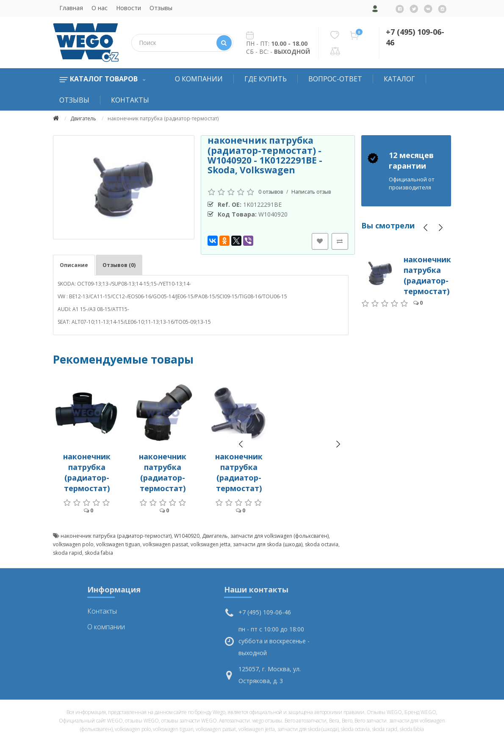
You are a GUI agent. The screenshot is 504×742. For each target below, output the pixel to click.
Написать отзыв (311, 191)
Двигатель (83, 118)
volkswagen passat (165, 544)
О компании (199, 78)
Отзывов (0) (119, 265)
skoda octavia (321, 544)
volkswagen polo (73, 544)
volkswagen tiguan (118, 544)
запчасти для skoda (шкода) (267, 544)
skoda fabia (99, 552)
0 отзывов (270, 191)
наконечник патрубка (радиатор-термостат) (87, 472)
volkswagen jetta (210, 544)
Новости (128, 8)
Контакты (130, 100)
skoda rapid (67, 552)
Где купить (265, 78)
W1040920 (186, 535)
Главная (71, 8)
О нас (99, 8)
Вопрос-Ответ (335, 78)
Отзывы (161, 8)
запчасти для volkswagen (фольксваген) (279, 535)
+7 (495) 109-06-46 (264, 612)
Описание (74, 265)
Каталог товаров (102, 78)
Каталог (399, 78)
